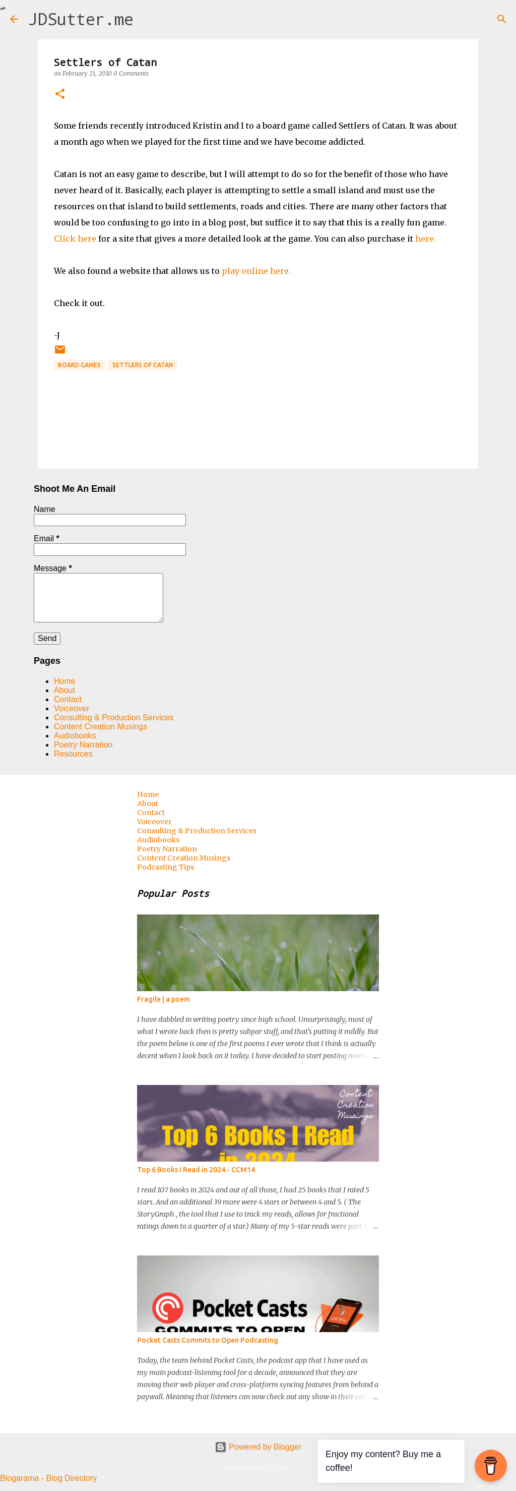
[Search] (148, 19)
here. (425, 239)
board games (79, 365)
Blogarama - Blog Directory (48, 1478)
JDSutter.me (81, 19)
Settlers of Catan (142, 365)
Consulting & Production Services (113, 717)
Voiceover (71, 708)
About (64, 690)
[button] (60, 94)
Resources (73, 754)
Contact (68, 699)
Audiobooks (75, 735)
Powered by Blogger (258, 1447)
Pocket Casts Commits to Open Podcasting (207, 1340)
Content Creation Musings (100, 726)
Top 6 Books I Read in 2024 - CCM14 (196, 1170)
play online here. (256, 271)
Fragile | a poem (163, 999)
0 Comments (131, 73)
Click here (75, 239)
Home (65, 681)
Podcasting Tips (165, 867)
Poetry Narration (83, 744)
